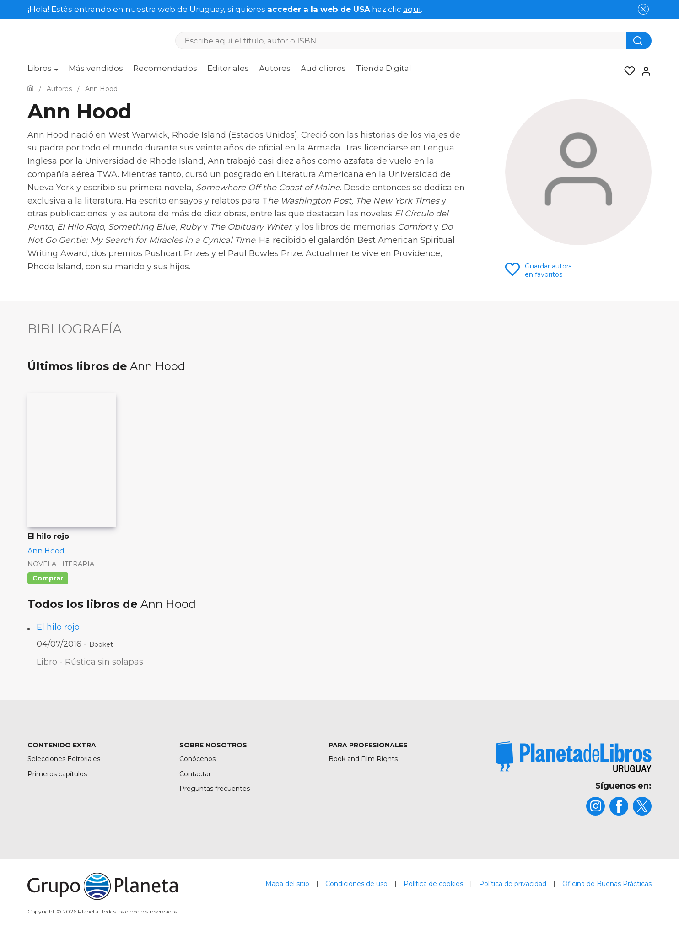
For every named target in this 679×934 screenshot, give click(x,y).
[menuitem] (43, 71)
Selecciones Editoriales (63, 759)
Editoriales (228, 68)
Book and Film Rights (363, 759)
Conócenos (197, 759)
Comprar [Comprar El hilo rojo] (47, 578)
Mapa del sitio (287, 884)
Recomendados (165, 68)
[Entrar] (643, 71)
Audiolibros (323, 68)
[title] (574, 756)
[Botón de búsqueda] (639, 40)
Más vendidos (96, 68)
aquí (412, 9)
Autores (275, 68)
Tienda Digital (383, 68)
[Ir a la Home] (30, 89)
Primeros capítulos (57, 774)
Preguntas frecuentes (214, 788)
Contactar (195, 774)
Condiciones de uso (356, 884)
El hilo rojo (58, 627)
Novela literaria (60, 564)
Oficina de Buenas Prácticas (607, 884)
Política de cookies (433, 884)
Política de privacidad (512, 884)
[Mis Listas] (627, 71)
